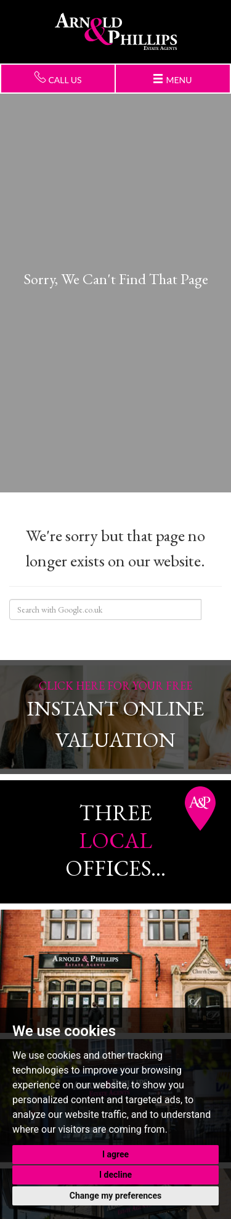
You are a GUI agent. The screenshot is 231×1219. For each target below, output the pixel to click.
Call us (58, 78)
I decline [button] (115, 1175)
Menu (172, 79)
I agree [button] (115, 1154)
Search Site (211, 609)
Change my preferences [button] (115, 1196)
